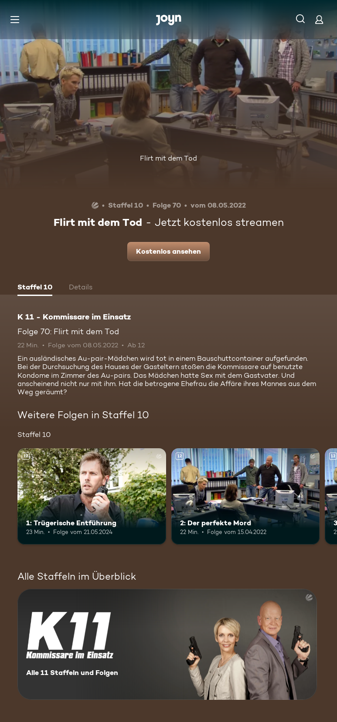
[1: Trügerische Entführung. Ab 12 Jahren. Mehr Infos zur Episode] (91, 496)
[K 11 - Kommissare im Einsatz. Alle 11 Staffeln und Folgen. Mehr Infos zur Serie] (167, 644)
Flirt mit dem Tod (168, 158)
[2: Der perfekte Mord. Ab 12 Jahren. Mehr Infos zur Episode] (245, 496)
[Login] (319, 19)
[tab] (35, 288)
